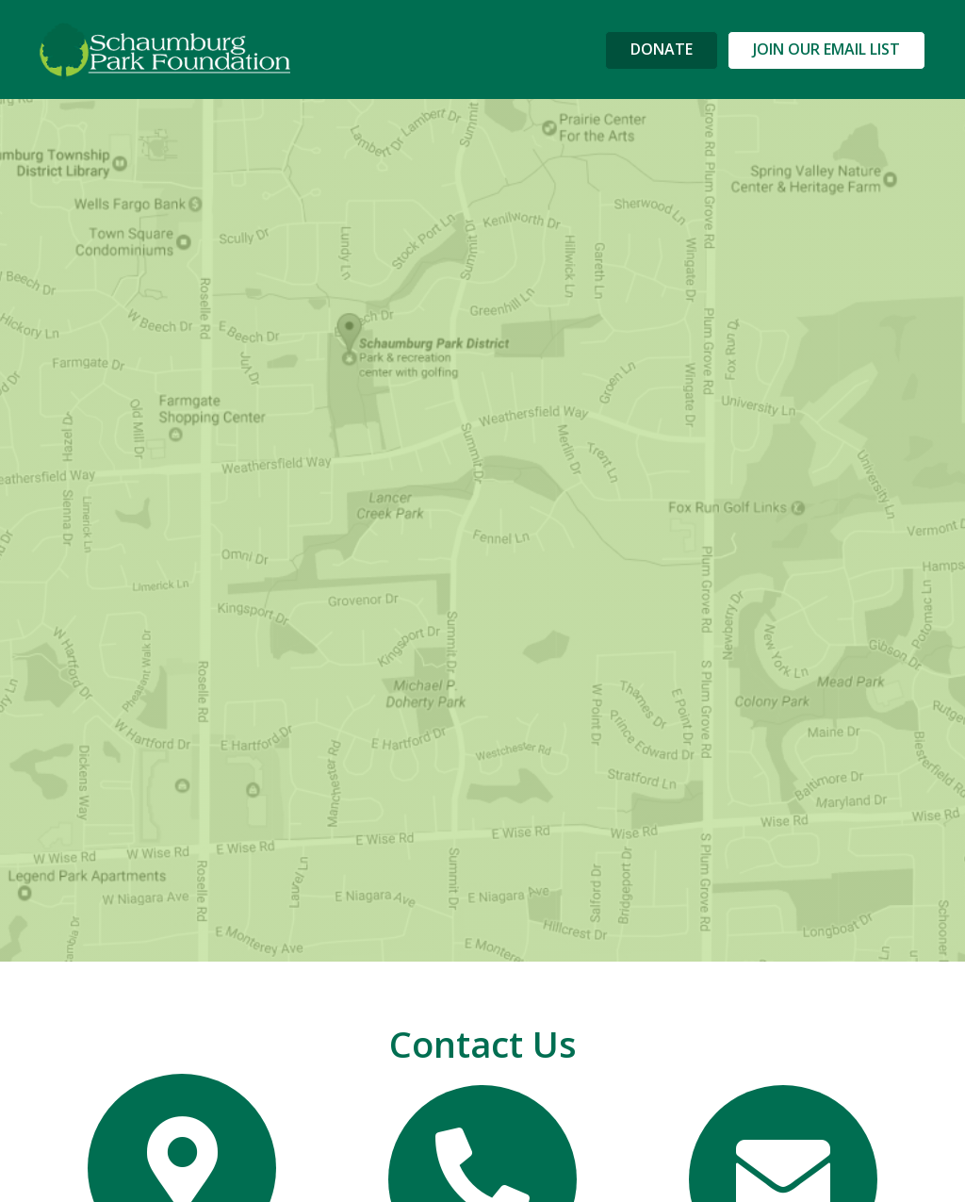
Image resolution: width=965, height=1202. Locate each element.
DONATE (661, 49)
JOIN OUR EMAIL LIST (826, 49)
